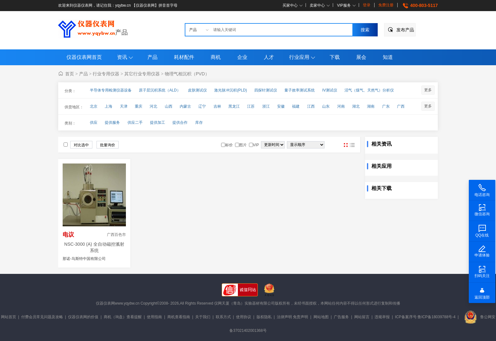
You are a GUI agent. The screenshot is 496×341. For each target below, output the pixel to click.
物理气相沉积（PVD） (187, 73)
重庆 (138, 106)
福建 (296, 106)
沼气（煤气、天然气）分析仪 (369, 90)
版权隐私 (264, 317)
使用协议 (243, 317)
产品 (121, 32)
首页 (69, 73)
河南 (341, 106)
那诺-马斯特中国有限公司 (84, 258)
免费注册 (386, 5)
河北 (153, 106)
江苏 (251, 106)
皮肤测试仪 (197, 90)
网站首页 (8, 317)
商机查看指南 (178, 317)
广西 (401, 106)
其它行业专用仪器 (142, 73)
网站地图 (321, 317)
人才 (269, 57)
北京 (93, 106)
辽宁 (202, 106)
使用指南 (154, 317)
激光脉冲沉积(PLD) (230, 90)
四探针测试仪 (265, 90)
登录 (366, 5)
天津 (123, 106)
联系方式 (223, 317)
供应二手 (135, 122)
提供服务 (112, 122)
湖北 (356, 106)
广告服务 (341, 317)
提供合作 (180, 122)
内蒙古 (185, 106)
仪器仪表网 (105, 303)
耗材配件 (184, 57)
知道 (388, 57)
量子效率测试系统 (299, 90)
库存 (199, 122)
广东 (386, 106)
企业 (242, 57)
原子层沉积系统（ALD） (159, 90)
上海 (108, 106)
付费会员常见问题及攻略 (42, 317)
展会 (361, 57)
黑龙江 (234, 106)
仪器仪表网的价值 (83, 317)
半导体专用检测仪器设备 (111, 90)
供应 (93, 122)
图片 (346, 145)
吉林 (217, 106)
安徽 (281, 106)
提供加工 (157, 122)
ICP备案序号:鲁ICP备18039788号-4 (425, 317)
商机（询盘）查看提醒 (123, 317)
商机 (216, 57)
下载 (335, 57)
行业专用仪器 (106, 73)
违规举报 (382, 317)
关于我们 (202, 317)
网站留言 (361, 317)
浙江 (266, 106)
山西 (168, 106)
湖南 (371, 106)
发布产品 (405, 29)
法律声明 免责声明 (292, 317)
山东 (326, 106)
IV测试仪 (329, 90)
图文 (352, 145)
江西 (311, 106)
